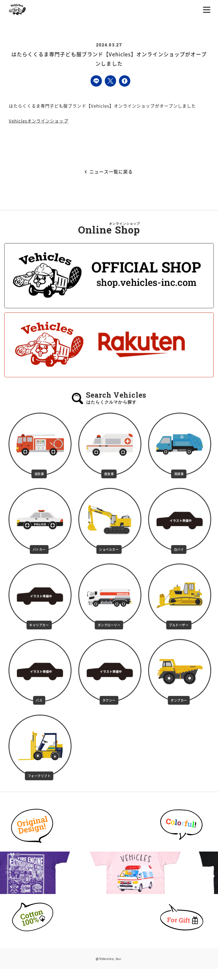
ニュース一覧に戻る (111, 172)
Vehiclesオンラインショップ (38, 121)
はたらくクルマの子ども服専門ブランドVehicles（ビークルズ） (17, 9)
